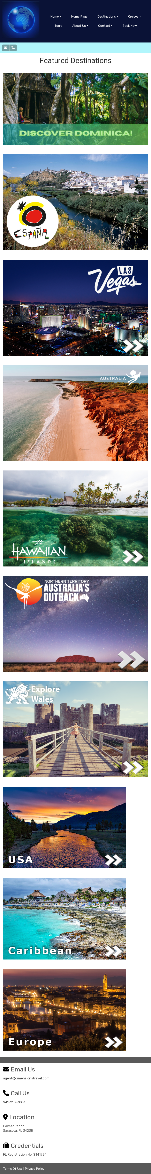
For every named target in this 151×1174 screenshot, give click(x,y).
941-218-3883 (14, 1102)
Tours (58, 26)
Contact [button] (104, 26)
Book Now (129, 26)
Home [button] (54, 16)
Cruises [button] (133, 16)
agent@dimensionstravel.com (26, 1078)
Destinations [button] (106, 16)
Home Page (79, 16)
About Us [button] (79, 26)
